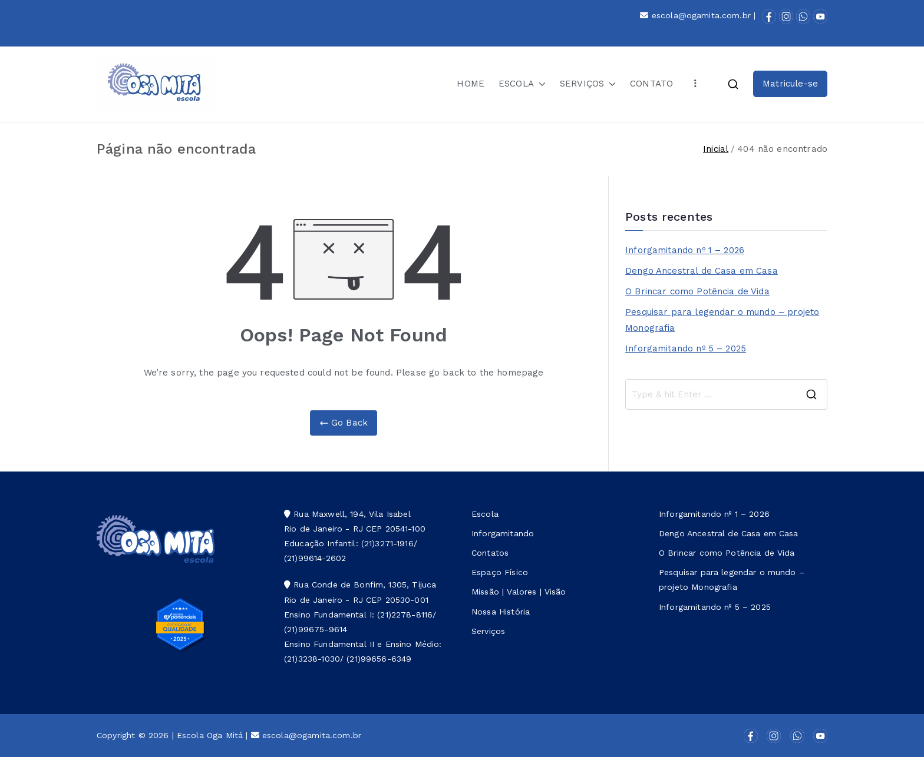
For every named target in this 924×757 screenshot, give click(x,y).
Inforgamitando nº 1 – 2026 (684, 250)
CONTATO (651, 83)
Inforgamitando (502, 533)
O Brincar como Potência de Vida (697, 291)
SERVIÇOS (588, 84)
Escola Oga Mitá (210, 735)
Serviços (488, 631)
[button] (540, 84)
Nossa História (500, 611)
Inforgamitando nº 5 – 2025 (685, 348)
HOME (470, 83)
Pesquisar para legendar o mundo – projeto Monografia (722, 320)
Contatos (490, 552)
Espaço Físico (499, 572)
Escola (485, 514)
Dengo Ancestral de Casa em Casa (701, 270)
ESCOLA (522, 84)
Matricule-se (790, 83)
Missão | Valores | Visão (518, 591)
